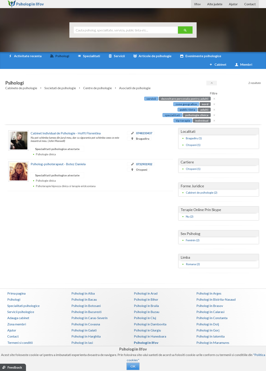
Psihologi (13, 291)
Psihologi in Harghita (86, 328)
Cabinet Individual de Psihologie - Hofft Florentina (66, 125)
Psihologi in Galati (84, 322)
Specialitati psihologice (23, 297)
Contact (250, 4)
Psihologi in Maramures (212, 334)
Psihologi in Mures (147, 340)
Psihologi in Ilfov (146, 334)
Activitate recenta (25, 56)
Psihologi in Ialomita (210, 328)
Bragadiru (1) (194, 129)
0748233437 (144, 124)
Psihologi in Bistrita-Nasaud (216, 291)
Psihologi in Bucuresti (86, 303)
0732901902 (144, 155)
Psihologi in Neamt (209, 340)
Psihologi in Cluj (145, 309)
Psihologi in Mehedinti (86, 340)
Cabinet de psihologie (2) (201, 184)
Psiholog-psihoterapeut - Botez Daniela (58, 155)
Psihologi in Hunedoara (150, 328)
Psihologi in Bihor (146, 291)
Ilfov (197, 4)
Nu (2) (189, 208)
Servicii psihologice (20, 303)
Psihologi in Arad (145, 285)
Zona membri (16, 315)
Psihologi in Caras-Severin (89, 309)
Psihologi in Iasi (82, 334)
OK (133, 366)
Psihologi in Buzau (146, 303)
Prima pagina (16, 285)
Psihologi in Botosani (86, 297)
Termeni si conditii (20, 334)
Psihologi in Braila (146, 297)
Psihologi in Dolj (207, 315)
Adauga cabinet (18, 309)
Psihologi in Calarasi (210, 303)
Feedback (15, 367)
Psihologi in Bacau (84, 291)
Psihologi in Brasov (209, 297)
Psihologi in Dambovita (150, 315)
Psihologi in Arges (208, 285)
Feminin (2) (192, 231)
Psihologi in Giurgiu (147, 322)
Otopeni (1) (193, 136)
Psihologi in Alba (83, 285)
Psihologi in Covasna (85, 315)
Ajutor (233, 4)
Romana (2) (193, 255)
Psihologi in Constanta (211, 309)
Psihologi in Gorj (207, 322)
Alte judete (214, 4)
